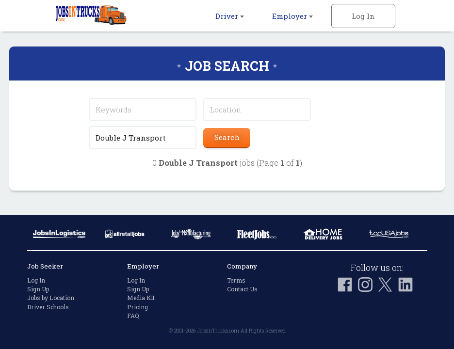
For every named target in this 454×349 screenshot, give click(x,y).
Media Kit (141, 297)
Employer (292, 16)
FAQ (133, 315)
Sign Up (38, 289)
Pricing (137, 307)
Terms (236, 280)
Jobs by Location (50, 297)
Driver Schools (48, 307)
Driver (229, 16)
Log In (363, 16)
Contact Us (242, 289)
